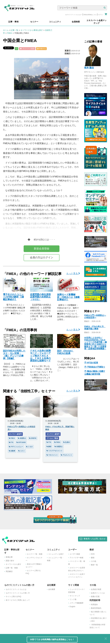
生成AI (66, 442)
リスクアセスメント (54, 451)
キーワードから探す (13, 564)
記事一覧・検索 (12, 568)
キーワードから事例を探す (31, 30)
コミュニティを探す (56, 554)
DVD (93, 554)
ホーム (6, 30)
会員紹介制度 (96, 589)
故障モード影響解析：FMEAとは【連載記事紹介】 (68, 297)
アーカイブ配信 (52, 438)
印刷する (41, 49)
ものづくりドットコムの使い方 (18, 593)
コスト (21, 451)
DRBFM (32, 438)
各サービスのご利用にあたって (18, 600)
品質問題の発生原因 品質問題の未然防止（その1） (40, 297)
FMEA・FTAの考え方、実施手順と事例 (95, 327)
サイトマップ (75, 596)
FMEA (9, 33)
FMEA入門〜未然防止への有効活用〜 (95, 316)
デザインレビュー (16, 447)
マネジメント (52, 455)
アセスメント (66, 455)
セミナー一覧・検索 (34, 554)
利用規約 (94, 605)
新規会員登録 (41, 248)
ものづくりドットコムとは (16, 589)
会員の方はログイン (41, 257)
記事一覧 (14, 30)
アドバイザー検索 (76, 558)
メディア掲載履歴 (76, 603)
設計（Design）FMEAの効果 (65, 352)
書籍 (92, 558)
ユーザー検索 (75, 554)
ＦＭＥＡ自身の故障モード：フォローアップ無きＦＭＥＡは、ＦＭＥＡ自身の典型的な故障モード (40, 355)
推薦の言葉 (95, 597)
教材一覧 (94, 565)
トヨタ (29, 447)
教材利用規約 (96, 608)
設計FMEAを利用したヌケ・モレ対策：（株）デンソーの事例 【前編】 (14, 355)
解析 (49, 446)
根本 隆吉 (89, 67)
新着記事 (9, 557)
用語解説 (9, 571)
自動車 (12, 451)
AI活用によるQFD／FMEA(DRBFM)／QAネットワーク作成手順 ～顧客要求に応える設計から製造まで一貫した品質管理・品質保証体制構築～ (95, 343)
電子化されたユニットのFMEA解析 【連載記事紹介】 (13, 297)
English (72, 607)
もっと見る (73, 273)
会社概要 (51, 589)
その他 (93, 561)
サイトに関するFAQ (13, 597)
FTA (11, 442)
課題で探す (10, 561)
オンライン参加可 (15, 434)
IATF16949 (21, 442)
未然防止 (22, 438)
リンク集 (73, 599)
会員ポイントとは (98, 593)
